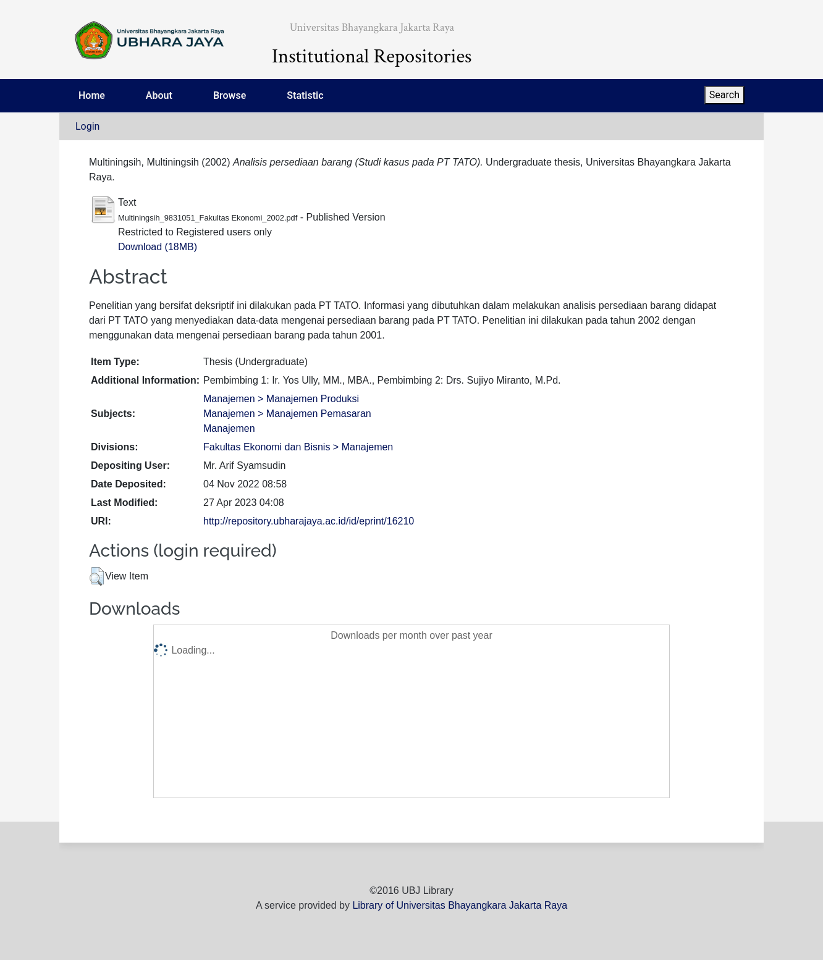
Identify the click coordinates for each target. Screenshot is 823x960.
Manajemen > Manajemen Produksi (281, 399)
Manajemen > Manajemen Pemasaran (287, 413)
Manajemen (229, 428)
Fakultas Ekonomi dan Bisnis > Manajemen (298, 447)
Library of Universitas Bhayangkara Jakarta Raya (459, 905)
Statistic (305, 95)
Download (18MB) (157, 247)
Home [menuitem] (91, 95)
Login (87, 126)
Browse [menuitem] (229, 95)
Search (724, 95)
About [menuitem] (159, 95)
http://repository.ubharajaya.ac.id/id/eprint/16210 (308, 521)
